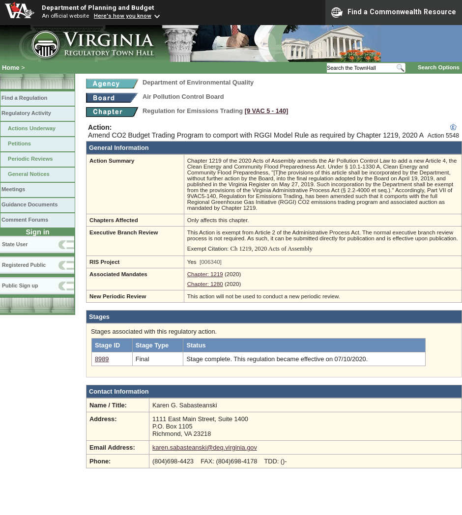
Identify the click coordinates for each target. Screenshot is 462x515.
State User (15, 244)
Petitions (19, 143)
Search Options (439, 67)
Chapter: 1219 (205, 274)
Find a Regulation (24, 98)
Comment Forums (24, 220)
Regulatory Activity (26, 113)
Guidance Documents (29, 204)
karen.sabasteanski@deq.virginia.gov (204, 447)
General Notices (29, 174)
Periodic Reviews (30, 159)
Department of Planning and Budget (98, 7)
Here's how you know (122, 15)
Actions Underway (32, 128)
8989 (102, 359)
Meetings (13, 189)
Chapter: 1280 (205, 284)
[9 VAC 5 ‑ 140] (267, 110)
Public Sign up (20, 285)
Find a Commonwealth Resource (393, 12)
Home (11, 67)
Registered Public (24, 265)
